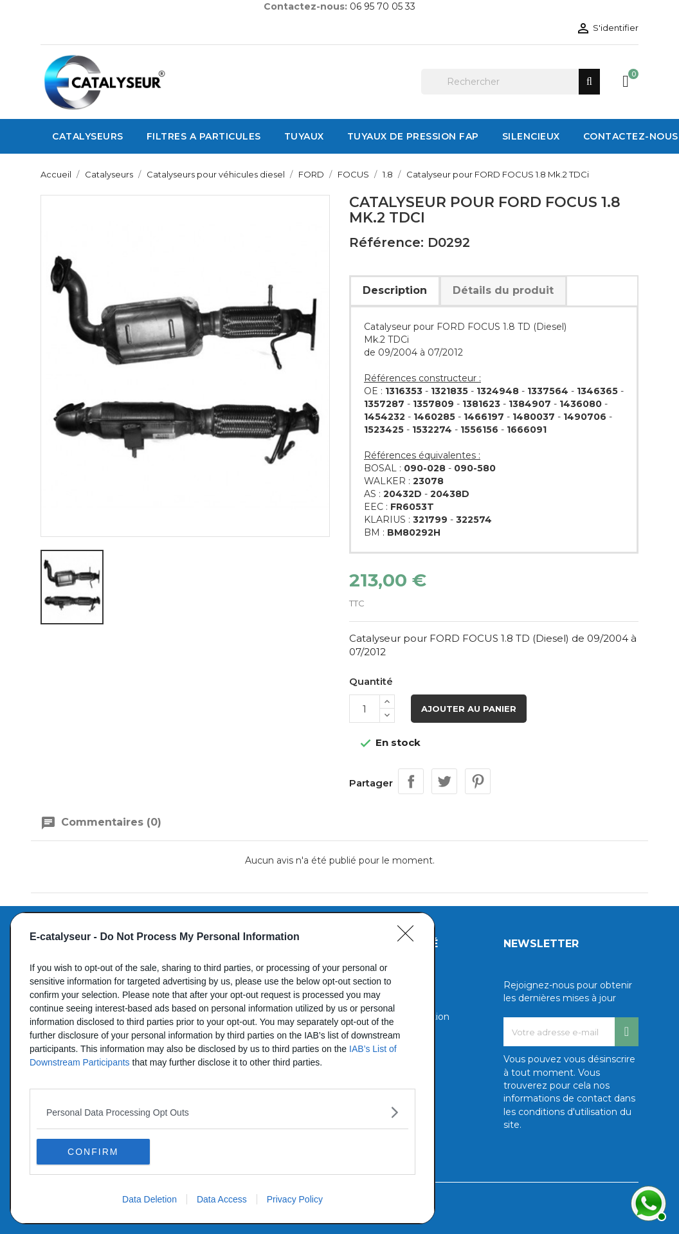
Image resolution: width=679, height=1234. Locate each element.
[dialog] (222, 1068)
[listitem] (222, 1112)
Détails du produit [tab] (503, 290)
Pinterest (478, 781)
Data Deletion (149, 1199)
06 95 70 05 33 (382, 6)
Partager (411, 781)
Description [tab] (395, 290)
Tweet (444, 781)
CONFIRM (97, 1151)
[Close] (409, 937)
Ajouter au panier (468, 708)
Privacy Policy (295, 1199)
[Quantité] (364, 708)
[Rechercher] (510, 82)
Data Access (222, 1199)
